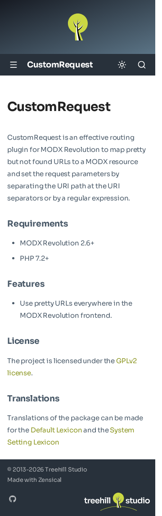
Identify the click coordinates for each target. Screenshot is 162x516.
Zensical (50, 480)
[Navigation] (13, 65)
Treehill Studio (66, 469)
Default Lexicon (56, 430)
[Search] (142, 65)
